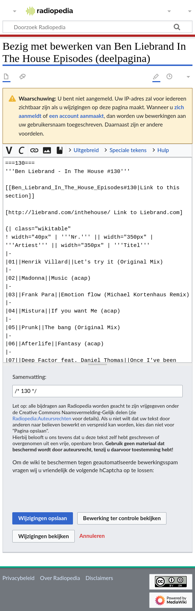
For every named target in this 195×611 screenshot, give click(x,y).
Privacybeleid (19, 578)
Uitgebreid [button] (86, 150)
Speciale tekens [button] (127, 150)
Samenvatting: (29, 376)
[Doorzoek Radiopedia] (97, 26)
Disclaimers (99, 578)
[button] (9, 150)
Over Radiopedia (60, 578)
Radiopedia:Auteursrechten (41, 418)
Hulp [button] (163, 150)
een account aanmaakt (76, 115)
